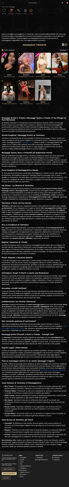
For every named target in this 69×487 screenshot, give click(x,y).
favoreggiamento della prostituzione (52, 370)
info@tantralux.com (42, 459)
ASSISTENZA (6, 477)
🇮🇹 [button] (67, 3)
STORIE (22, 459)
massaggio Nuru (27, 142)
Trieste (7, 7)
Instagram (57, 459)
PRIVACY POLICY (25, 472)
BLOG (21, 476)
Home (3, 7)
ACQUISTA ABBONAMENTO (9, 473)
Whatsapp (40, 457)
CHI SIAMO (23, 457)
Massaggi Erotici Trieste (16, 328)
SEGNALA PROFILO (25, 466)
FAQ (21, 464)
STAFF (22, 461)
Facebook (57, 457)
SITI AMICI (23, 474)
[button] (3, 3)
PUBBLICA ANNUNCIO (8, 469)
